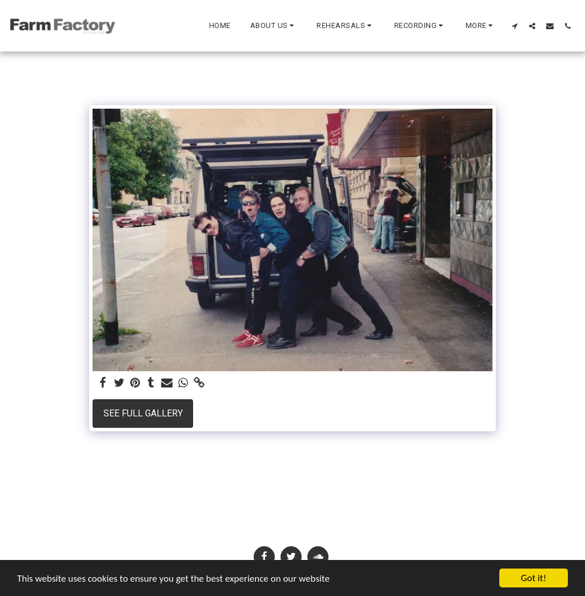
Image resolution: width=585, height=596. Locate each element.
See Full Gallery (143, 413)
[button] (274, 26)
